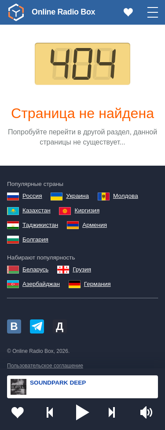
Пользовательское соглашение (45, 366)
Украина (77, 196)
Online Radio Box (63, 11)
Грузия (82, 269)
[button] (82, 412)
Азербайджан (41, 284)
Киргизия (86, 210)
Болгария (35, 239)
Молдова (125, 196)
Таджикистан (40, 225)
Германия (97, 284)
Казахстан (36, 210)
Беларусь (35, 269)
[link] (16, 12)
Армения (94, 225)
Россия (32, 196)
